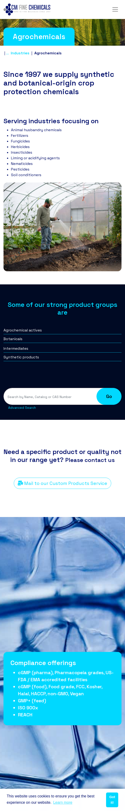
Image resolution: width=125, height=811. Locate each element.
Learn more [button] (62, 802)
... (7, 53)
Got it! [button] (112, 799)
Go (109, 396)
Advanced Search (22, 408)
